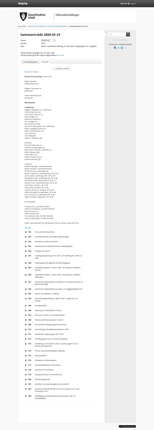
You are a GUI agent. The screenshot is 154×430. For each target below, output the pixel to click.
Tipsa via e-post (125, 48)
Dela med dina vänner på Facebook (115, 48)
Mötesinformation (32, 72)
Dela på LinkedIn (122, 48)
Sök (129, 35)
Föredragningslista (30, 62)
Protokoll (44, 62)
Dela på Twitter (118, 48)
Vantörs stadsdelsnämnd (58, 26)
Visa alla (28, 228)
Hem (29, 26)
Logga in (133, 4)
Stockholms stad (39, 26)
